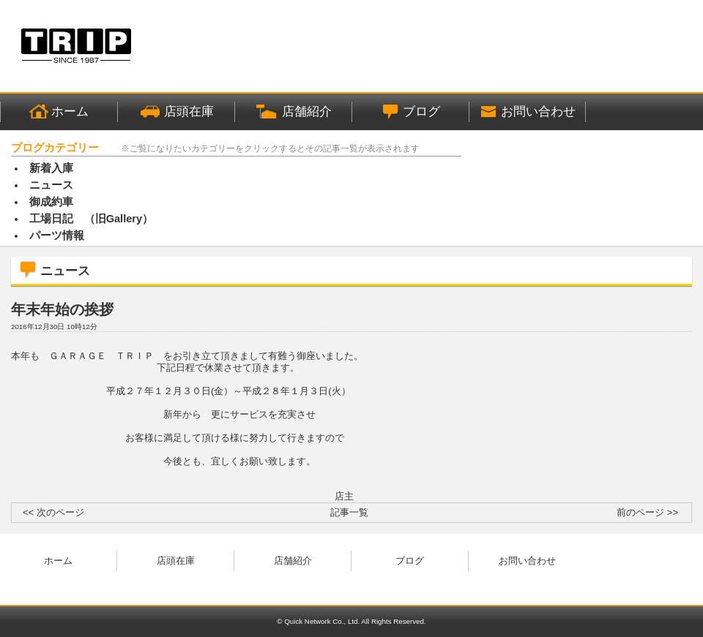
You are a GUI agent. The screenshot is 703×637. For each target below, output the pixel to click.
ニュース (51, 185)
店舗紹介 (293, 560)
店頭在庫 (176, 560)
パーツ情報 (56, 235)
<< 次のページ (53, 512)
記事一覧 (349, 512)
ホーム (58, 560)
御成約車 (51, 202)
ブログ (409, 560)
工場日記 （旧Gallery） (91, 219)
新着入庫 (51, 168)
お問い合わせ (527, 560)
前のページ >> (647, 512)
